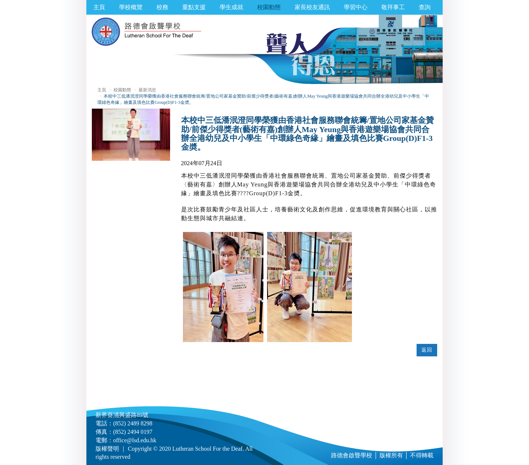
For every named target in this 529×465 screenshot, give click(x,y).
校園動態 (269, 7)
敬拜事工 (393, 7)
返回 (426, 350)
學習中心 (355, 7)
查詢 (425, 7)
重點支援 (194, 7)
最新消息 (147, 89)
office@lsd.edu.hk (134, 440)
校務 (162, 7)
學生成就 (231, 7)
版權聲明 (107, 449)
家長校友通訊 (312, 7)
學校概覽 (131, 7)
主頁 (99, 7)
